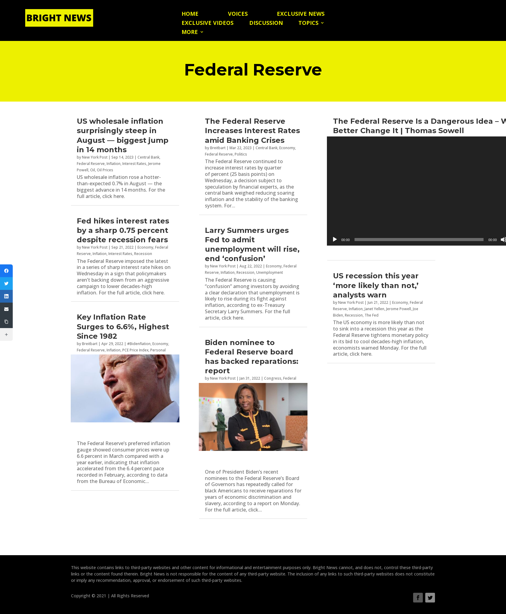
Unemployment (269, 272)
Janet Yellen (374, 308)
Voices (238, 14)
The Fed (372, 315)
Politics (241, 154)
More (190, 32)
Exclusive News (300, 14)
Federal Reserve (91, 163)
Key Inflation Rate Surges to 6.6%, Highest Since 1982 (123, 326)
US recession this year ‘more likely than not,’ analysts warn (376, 285)
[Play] (335, 240)
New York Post (94, 157)
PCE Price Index (135, 350)
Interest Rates (134, 163)
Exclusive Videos (207, 23)
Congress (272, 378)
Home (190, 14)
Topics (308, 23)
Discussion (266, 23)
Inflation (114, 163)
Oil (92, 170)
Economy (145, 247)
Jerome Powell (398, 308)
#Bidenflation (139, 343)
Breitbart (89, 343)
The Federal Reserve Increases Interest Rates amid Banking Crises (252, 130)
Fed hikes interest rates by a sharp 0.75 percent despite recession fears (123, 230)
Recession (143, 253)
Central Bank (148, 157)
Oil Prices (105, 170)
